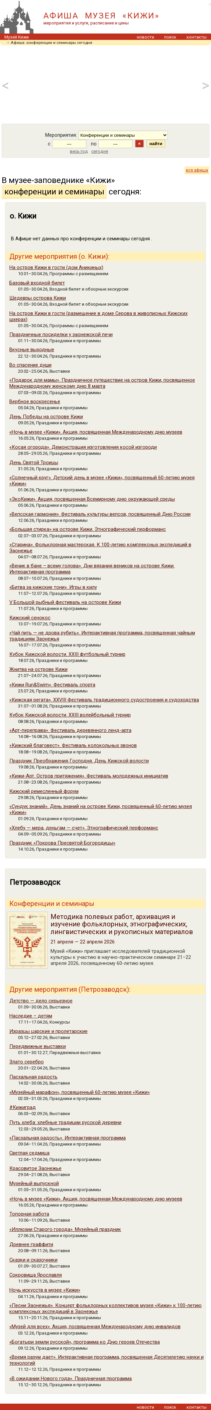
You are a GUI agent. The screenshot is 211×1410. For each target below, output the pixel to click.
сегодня (99, 151)
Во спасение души (30, 365)
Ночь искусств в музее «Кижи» (44, 1290)
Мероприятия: (61, 135)
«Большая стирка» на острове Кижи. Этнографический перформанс (87, 529)
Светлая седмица (29, 1153)
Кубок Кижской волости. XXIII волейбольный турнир (70, 715)
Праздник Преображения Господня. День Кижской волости (79, 761)
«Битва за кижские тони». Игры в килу (53, 587)
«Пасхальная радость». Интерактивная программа (67, 1138)
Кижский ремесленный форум (44, 791)
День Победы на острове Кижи (46, 417)
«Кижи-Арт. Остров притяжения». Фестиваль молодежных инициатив (88, 776)
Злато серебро (26, 1062)
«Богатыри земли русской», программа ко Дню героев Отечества (84, 1342)
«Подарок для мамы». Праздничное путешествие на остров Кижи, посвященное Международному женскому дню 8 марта (102, 383)
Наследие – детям (30, 1016)
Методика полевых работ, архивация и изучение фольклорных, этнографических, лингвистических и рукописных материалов (121, 924)
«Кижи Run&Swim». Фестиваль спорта (52, 685)
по (94, 144)
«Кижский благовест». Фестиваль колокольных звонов (73, 745)
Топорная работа (29, 1214)
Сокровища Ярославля (35, 1275)
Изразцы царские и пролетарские (48, 1031)
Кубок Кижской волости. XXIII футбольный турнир (67, 654)
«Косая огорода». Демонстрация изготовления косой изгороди (83, 447)
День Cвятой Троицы (33, 462)
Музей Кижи (16, 37)
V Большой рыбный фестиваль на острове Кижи (65, 602)
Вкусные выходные (31, 350)
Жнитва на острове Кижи (38, 669)
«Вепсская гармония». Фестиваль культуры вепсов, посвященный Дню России (100, 514)
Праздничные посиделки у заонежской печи (61, 334)
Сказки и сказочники (33, 1260)
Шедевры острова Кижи (37, 298)
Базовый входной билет (37, 283)
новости (145, 37)
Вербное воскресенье (34, 402)
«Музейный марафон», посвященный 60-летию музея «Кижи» (79, 1092)
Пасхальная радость (33, 1077)
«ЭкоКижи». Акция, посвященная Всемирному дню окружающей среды (92, 499)
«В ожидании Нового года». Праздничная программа (70, 1378)
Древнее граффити (31, 1244)
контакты (197, 37)
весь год (79, 151)
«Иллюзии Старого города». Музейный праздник (65, 1229)
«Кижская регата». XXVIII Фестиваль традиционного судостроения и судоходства (104, 700)
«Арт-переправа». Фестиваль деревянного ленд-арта (70, 730)
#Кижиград (22, 1107)
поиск (170, 37)
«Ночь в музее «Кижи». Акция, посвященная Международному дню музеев (95, 432)
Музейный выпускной (34, 1183)
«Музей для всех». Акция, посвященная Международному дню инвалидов (95, 1327)
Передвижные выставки (37, 1046)
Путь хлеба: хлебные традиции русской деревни (65, 1122)
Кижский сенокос (29, 618)
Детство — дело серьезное (41, 1001)
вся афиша (197, 170)
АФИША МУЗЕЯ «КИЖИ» (101, 15)
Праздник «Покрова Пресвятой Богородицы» (62, 843)
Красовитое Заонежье (35, 1168)
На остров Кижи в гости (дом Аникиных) (56, 267)
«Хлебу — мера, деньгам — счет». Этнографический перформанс (83, 828)
